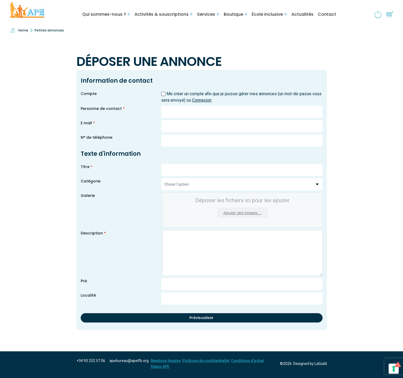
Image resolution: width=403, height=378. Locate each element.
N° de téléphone (96, 137)
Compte (89, 93)
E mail (88, 123)
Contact (327, 14)
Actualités (302, 14)
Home (19, 30)
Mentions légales (166, 361)
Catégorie (90, 181)
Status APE (160, 366)
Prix (84, 281)
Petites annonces (49, 30)
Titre (86, 166)
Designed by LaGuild (310, 363)
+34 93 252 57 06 (90, 361)
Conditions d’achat (247, 361)
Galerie (88, 195)
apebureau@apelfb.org (129, 361)
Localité (88, 295)
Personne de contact (103, 108)
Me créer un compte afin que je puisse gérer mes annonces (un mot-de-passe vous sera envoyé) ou (241, 97)
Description (93, 233)
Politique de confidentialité (205, 361)
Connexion (201, 100)
